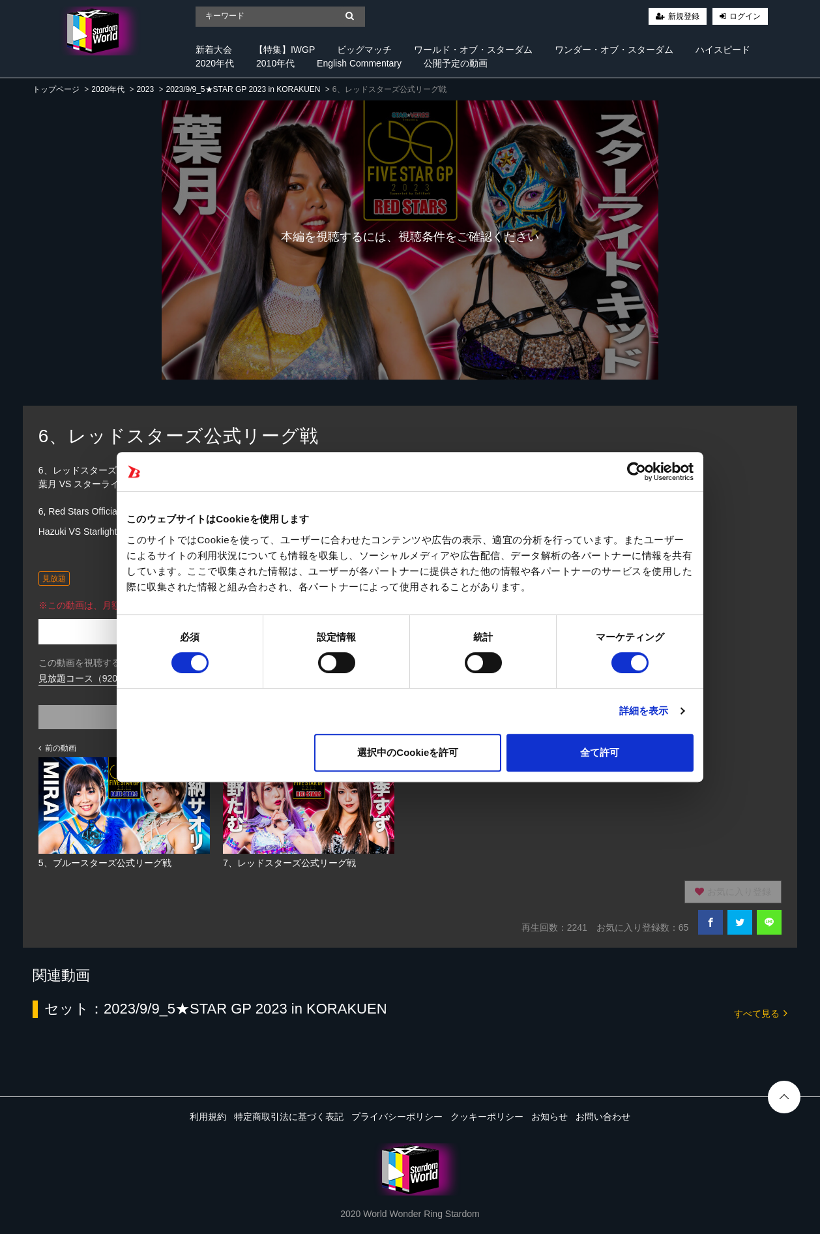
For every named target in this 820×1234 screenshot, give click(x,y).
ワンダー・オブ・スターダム (614, 49)
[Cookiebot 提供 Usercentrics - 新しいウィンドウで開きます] (636, 471)
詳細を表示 (644, 710)
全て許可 (599, 752)
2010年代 (275, 63)
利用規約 (208, 1116)
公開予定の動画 (456, 63)
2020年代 (215, 63)
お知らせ (549, 1116)
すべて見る (760, 1012)
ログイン (745, 16)
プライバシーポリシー (397, 1116)
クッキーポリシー (486, 1116)
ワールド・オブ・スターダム (473, 49)
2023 (145, 89)
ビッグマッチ (364, 49)
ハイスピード (723, 49)
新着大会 (214, 49)
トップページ (56, 89)
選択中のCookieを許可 (407, 752)
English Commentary (359, 63)
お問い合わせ (603, 1116)
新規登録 (683, 16)
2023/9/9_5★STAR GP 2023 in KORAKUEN (243, 89)
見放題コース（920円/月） (92, 678)
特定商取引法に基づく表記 (289, 1116)
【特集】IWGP (284, 49)
